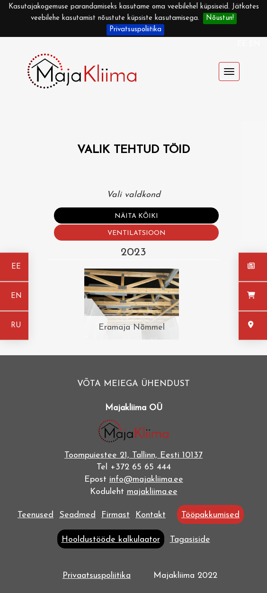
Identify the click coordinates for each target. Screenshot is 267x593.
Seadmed (77, 515)
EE (243, 44)
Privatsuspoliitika (135, 29)
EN (254, 44)
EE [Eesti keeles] (16, 266)
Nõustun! (220, 18)
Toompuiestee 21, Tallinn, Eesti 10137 (133, 455)
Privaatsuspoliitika (96, 575)
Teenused (35, 515)
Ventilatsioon (136, 233)
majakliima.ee (152, 491)
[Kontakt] (253, 326)
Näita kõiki (136, 216)
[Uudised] (253, 267)
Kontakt (150, 515)
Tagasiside (190, 539)
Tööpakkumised (210, 515)
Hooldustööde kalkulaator (111, 539)
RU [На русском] (16, 325)
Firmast (115, 515)
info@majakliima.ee (146, 479)
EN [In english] (16, 296)
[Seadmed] (253, 296)
